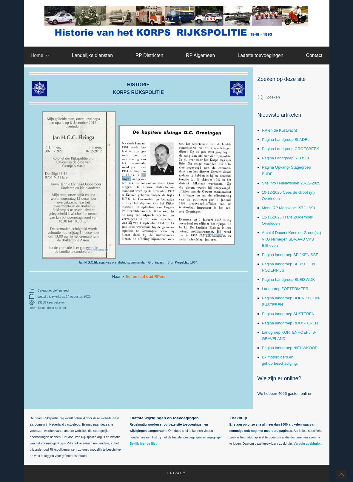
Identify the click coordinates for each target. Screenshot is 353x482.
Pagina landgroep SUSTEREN (288, 314)
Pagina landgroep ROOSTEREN (290, 323)
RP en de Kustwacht (279, 130)
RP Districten (149, 55)
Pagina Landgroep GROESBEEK (290, 149)
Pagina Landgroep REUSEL (286, 158)
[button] (341, 474)
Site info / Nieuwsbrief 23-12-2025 (291, 183)
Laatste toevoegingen (260, 55)
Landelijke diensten (92, 55)
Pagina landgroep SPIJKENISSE (290, 254)
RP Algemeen (200, 55)
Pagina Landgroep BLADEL (286, 139)
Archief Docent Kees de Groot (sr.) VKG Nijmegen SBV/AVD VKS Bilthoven (291, 238)
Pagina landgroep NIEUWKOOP (289, 348)
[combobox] (291, 97)
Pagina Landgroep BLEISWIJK (288, 279)
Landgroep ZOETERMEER (285, 289)
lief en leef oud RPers (138, 277)
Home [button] (39, 55)
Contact (314, 55)
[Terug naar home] (176, 22)
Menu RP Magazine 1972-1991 (289, 208)
